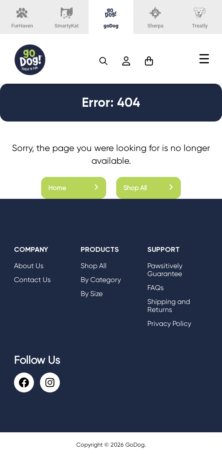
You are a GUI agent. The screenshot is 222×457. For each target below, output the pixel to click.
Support (163, 249)
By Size (92, 294)
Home (73, 188)
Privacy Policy (169, 324)
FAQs (155, 288)
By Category (101, 280)
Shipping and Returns (168, 306)
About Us (29, 266)
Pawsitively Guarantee (164, 270)
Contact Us (32, 280)
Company (31, 249)
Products (100, 249)
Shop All (148, 188)
